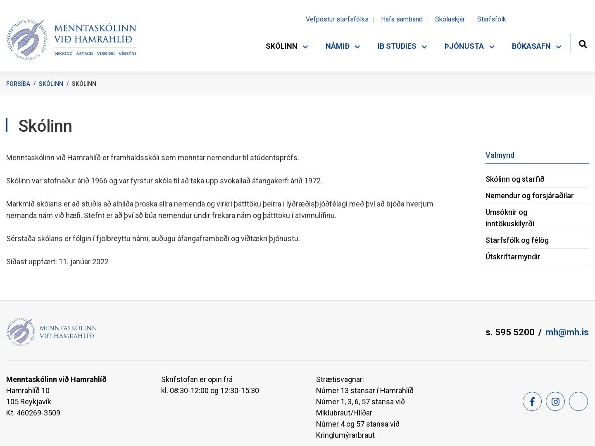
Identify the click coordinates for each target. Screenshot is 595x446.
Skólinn (51, 84)
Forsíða (18, 84)
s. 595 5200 (510, 332)
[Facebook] (532, 401)
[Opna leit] (583, 43)
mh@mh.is (567, 332)
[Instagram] (555, 401)
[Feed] (578, 401)
